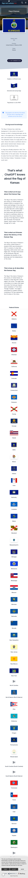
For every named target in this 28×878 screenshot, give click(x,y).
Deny (5, 869)
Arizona (14, 342)
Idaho (14, 450)
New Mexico (14, 664)
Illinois (14, 461)
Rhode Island (14, 756)
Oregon (14, 733)
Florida (14, 414)
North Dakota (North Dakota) (14, 697)
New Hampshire (14, 640)
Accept (14, 869)
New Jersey (14, 652)
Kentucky (14, 497)
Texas (14, 800)
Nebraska (14, 616)
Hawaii (14, 438)
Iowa (14, 485)
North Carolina (14, 685)
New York (14, 675)
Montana (14, 604)
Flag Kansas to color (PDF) (14, 102)
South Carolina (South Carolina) (14, 766)
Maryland (14, 533)
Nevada (14, 628)
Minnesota (14, 568)
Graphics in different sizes (14, 79)
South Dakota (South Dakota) (14, 776)
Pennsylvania (14, 745)
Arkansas (14, 354)
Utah (14, 811)
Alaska (14, 331)
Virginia (14, 835)
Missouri (14, 592)
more (22, 869)
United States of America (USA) (14, 45)
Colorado (14, 378)
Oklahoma (14, 721)
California (14, 366)
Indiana (14, 473)
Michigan (14, 557)
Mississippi (14, 580)
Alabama (14, 319)
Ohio (14, 709)
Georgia (14, 426)
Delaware (14, 402)
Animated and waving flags (14, 90)
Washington (14, 847)
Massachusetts (14, 545)
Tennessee (14, 788)
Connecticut (14, 390)
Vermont (14, 823)
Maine (14, 521)
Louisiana (14, 509)
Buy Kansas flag (14, 60)
